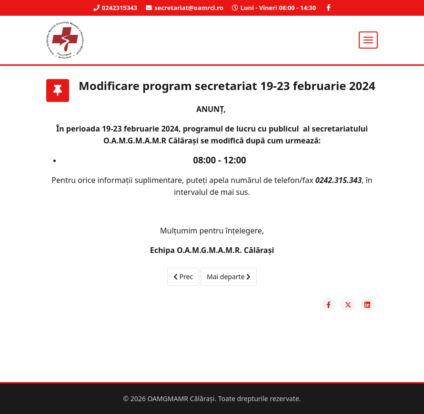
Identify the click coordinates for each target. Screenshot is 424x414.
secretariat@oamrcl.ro (188, 8)
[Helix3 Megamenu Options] (368, 40)
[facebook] (328, 7)
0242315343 (119, 8)
